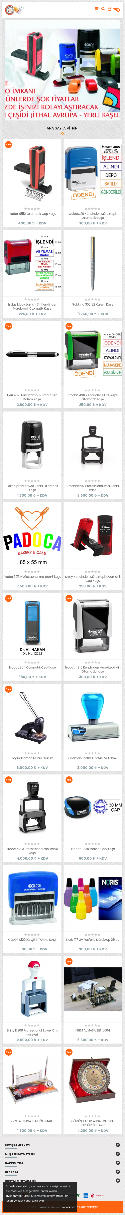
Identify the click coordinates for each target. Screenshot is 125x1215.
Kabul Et (68, 1207)
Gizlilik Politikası (49, 1207)
